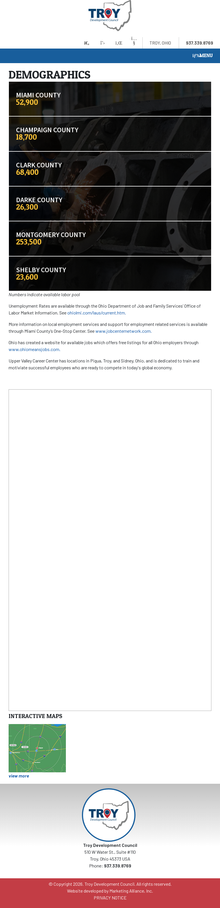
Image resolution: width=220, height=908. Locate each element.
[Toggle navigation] (202, 56)
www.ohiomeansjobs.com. (34, 349)
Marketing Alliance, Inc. (131, 890)
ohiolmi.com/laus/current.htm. (96, 312)
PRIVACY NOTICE (110, 897)
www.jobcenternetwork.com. (123, 331)
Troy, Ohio (160, 42)
